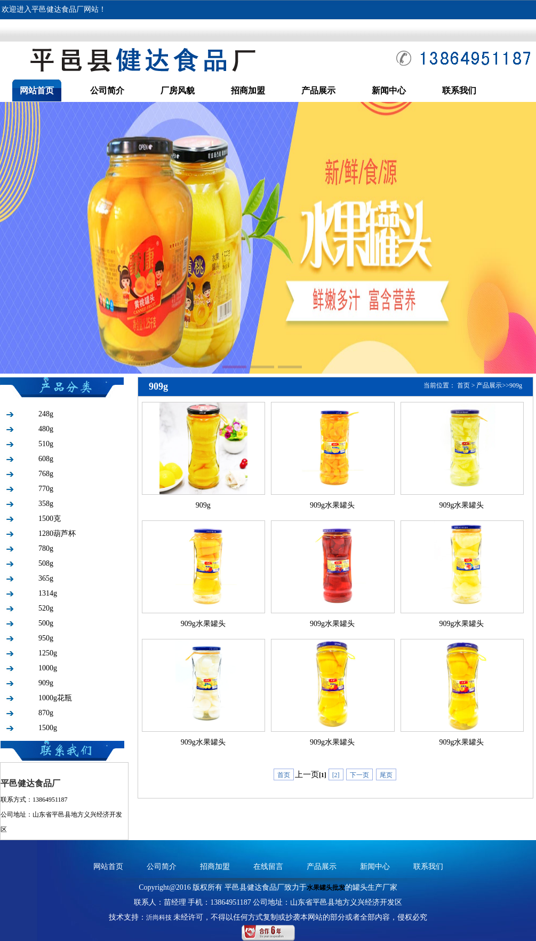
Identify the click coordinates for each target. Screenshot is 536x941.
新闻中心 (389, 90)
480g (45, 429)
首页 (463, 385)
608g (45, 459)
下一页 (359, 775)
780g (45, 548)
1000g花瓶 (55, 698)
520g (45, 608)
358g (45, 504)
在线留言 (268, 867)
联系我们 (459, 90)
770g (45, 489)
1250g (47, 653)
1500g (47, 728)
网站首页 (37, 90)
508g (45, 563)
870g (45, 713)
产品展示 (318, 90)
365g (45, 578)
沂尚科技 (159, 917)
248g (45, 414)
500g (45, 623)
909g (45, 683)
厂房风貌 (178, 90)
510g (45, 444)
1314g (47, 593)
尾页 (386, 775)
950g (45, 638)
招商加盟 (248, 90)
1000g (47, 668)
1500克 (49, 519)
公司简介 (107, 90)
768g (45, 474)
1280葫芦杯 (57, 533)
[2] (336, 775)
